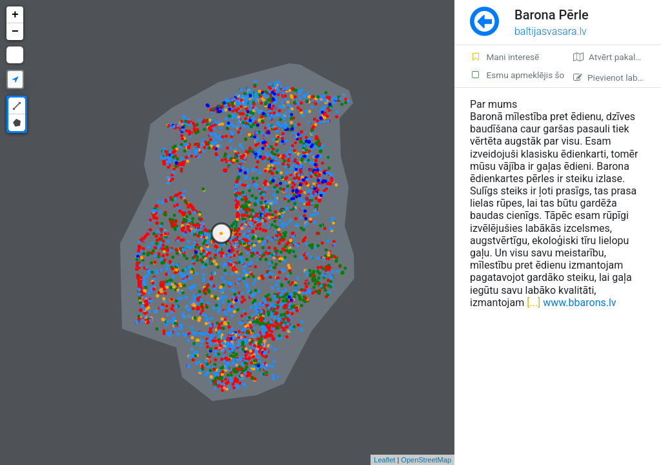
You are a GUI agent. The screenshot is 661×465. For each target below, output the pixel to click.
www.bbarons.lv (579, 302)
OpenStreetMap (426, 460)
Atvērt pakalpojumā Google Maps (617, 57)
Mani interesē (504, 57)
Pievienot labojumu (617, 77)
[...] (532, 302)
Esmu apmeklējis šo (514, 75)
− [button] (15, 31)
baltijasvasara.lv (550, 31)
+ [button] (15, 15)
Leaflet (384, 460)
